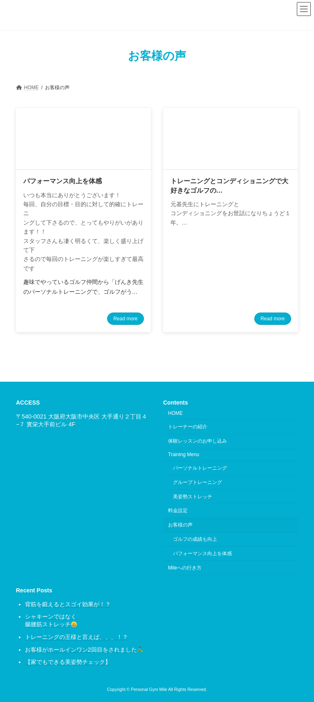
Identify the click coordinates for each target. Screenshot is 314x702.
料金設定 (178, 510)
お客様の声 (180, 525)
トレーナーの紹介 (187, 427)
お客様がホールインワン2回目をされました (84, 649)
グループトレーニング (197, 482)
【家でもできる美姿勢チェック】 (68, 662)
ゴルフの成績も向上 (195, 539)
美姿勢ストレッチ (192, 497)
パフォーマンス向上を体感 (202, 553)
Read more (125, 319)
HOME (175, 413)
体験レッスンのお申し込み (197, 441)
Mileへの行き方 (185, 568)
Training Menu (183, 454)
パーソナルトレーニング (200, 468)
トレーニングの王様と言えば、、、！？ (76, 637)
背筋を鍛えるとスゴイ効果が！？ (68, 604)
